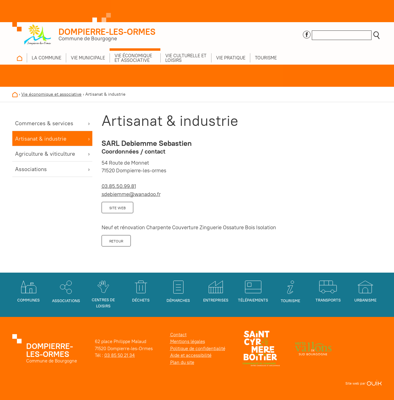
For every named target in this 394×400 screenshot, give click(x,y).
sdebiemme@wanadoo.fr (131, 194)
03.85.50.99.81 (119, 186)
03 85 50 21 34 (119, 355)
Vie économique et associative (51, 94)
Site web (117, 208)
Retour (116, 241)
